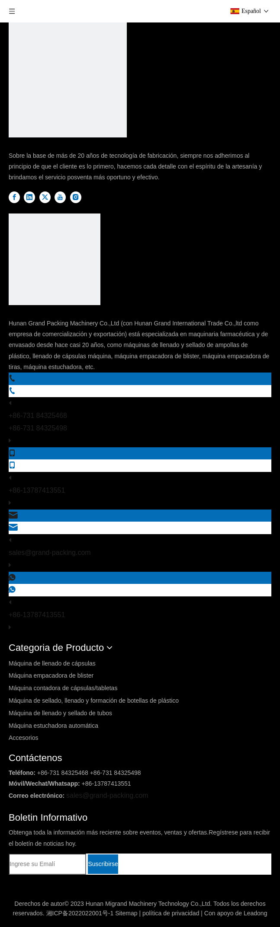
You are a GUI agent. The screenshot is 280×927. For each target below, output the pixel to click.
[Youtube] (61, 197)
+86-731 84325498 (38, 428)
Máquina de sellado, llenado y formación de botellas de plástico (94, 700)
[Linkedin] (30, 197)
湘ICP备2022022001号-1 (80, 913)
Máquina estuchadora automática (53, 725)
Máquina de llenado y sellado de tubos (60, 713)
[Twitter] (45, 197)
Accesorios (23, 737)
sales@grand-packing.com (50, 552)
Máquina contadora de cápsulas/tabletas (63, 688)
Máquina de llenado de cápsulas (52, 663)
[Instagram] (75, 197)
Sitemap (126, 913)
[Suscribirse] (103, 864)
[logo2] (54, 261)
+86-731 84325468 (38, 415)
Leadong (255, 913)
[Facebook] (15, 197)
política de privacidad (171, 913)
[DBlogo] (68, 80)
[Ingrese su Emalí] (47, 864)
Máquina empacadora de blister (51, 675)
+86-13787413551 (37, 490)
